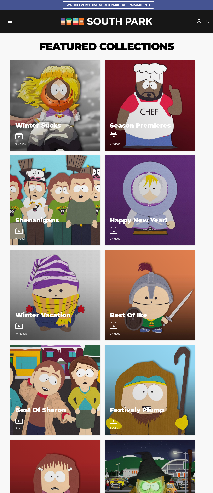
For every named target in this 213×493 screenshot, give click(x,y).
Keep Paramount (125, 447)
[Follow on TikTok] (121, 457)
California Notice (163, 442)
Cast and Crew (47, 442)
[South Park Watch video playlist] (41, 90)
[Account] (199, 21)
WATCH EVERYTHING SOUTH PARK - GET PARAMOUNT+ (108, 5)
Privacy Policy (133, 378)
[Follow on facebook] (81, 457)
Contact (87, 442)
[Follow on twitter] (91, 457)
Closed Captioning (62, 447)
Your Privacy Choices (134, 442)
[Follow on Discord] (111, 457)
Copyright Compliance (94, 447)
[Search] (207, 21)
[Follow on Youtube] (131, 457)
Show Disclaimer (151, 447)
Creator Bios (25, 442)
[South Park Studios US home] (107, 24)
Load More (106, 327)
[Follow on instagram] (101, 457)
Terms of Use (148, 374)
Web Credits (69, 442)
